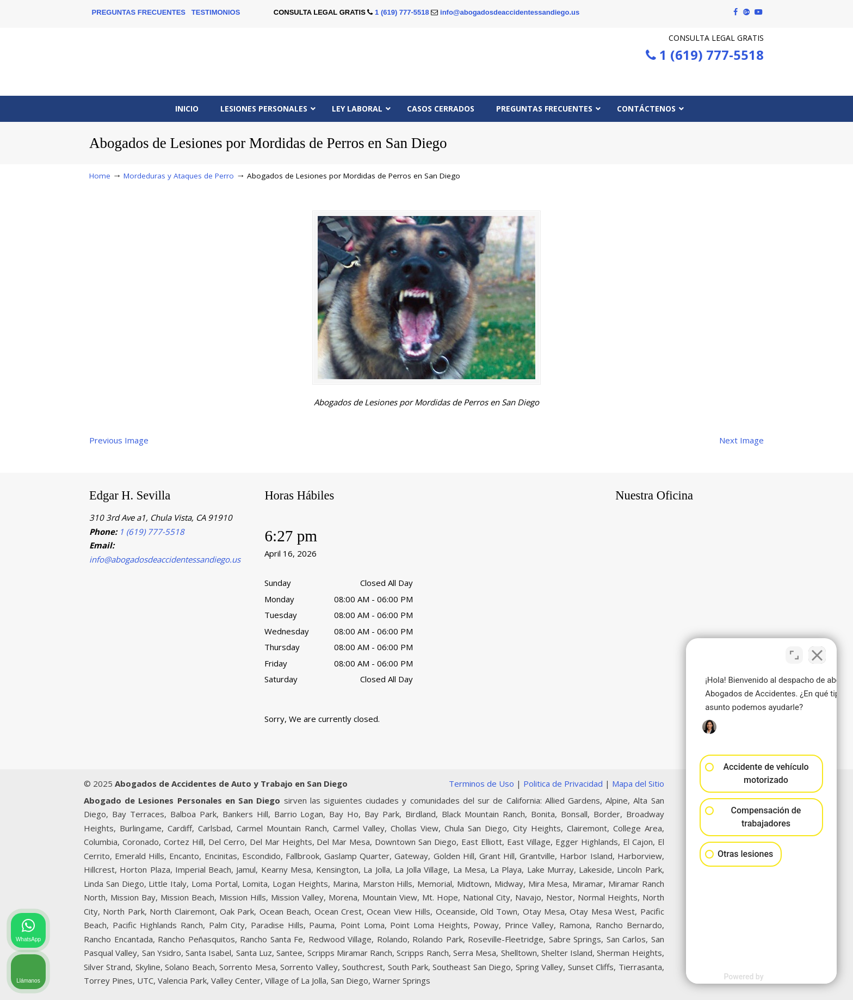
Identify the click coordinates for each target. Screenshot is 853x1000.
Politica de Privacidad (563, 783)
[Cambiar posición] (794, 652)
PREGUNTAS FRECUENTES (139, 12)
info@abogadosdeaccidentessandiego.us (509, 12)
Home (99, 176)
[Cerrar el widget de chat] (817, 652)
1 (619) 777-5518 (402, 12)
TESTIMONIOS (215, 12)
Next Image (741, 440)
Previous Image (119, 440)
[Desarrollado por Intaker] (760, 977)
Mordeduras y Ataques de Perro (178, 176)
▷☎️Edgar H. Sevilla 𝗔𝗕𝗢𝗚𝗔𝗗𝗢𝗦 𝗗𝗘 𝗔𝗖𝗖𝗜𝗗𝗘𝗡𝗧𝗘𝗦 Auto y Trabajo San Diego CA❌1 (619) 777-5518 (426, 58)
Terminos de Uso (481, 783)
